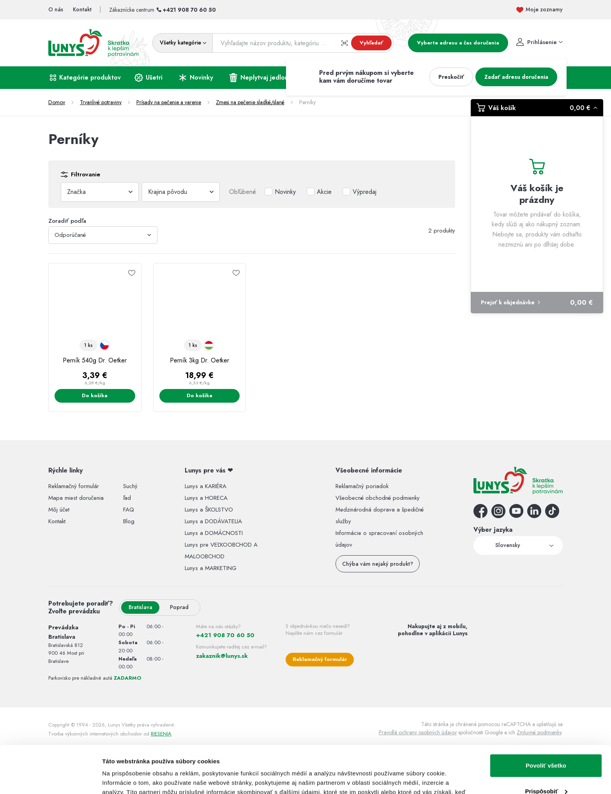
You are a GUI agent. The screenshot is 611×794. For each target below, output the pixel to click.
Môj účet (58, 509)
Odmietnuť (546, 772)
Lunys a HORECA (206, 498)
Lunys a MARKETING (211, 568)
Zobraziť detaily (124, 778)
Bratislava (140, 607)
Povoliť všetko (546, 721)
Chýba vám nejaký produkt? (377, 564)
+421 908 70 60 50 (189, 10)
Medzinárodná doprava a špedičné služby (380, 515)
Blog (128, 521)
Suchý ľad (130, 492)
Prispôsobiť (546, 746)
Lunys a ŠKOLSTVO (209, 509)
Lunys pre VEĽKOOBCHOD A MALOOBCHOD (221, 550)
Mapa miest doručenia (76, 498)
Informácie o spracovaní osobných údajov (379, 539)
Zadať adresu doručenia (516, 77)
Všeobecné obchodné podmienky (378, 498)
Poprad (179, 607)
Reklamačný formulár (73, 486)
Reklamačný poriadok (362, 486)
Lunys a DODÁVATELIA (213, 521)
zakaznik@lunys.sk (222, 656)
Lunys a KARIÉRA (205, 486)
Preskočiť (451, 77)
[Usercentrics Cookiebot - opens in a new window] (50, 779)
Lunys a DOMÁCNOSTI (214, 533)
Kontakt (56, 521)
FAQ (128, 509)
